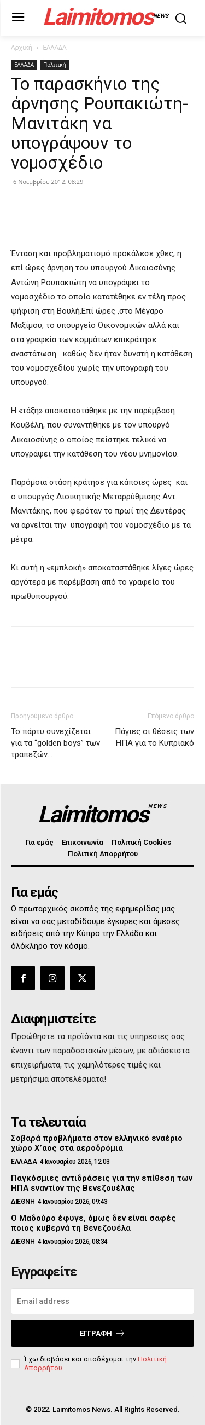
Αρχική (21, 47)
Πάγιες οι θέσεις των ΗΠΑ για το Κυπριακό (154, 737)
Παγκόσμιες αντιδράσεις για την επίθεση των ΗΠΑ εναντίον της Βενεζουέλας (101, 1183)
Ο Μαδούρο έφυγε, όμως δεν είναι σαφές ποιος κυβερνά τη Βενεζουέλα (93, 1223)
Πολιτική (54, 64)
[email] (102, 1301)
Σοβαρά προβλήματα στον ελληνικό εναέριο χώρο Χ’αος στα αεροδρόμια (97, 1143)
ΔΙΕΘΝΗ (22, 1201)
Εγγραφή (102, 1333)
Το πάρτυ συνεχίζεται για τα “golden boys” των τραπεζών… (55, 742)
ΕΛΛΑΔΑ (54, 47)
